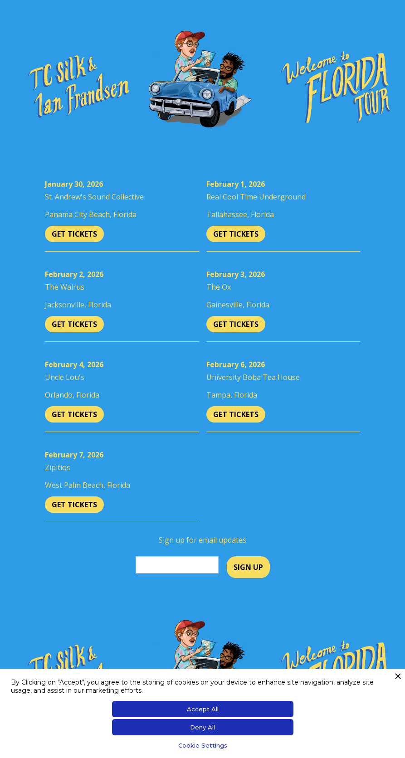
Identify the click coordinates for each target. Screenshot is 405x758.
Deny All (202, 727)
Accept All (203, 709)
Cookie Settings (202, 745)
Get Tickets (74, 234)
